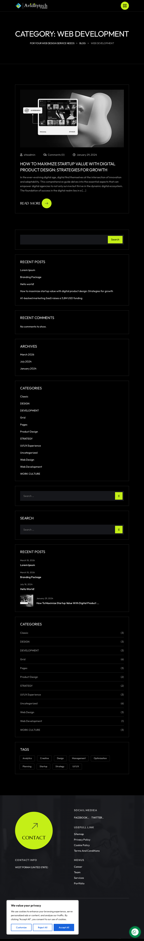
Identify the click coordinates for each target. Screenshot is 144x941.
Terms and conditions (87, 841)
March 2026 (27, 354)
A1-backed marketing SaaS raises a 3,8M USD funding (51, 298)
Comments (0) (54, 154)
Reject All (42, 927)
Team (77, 863)
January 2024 (28, 368)
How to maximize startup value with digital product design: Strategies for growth (66, 291)
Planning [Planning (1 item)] (27, 766)
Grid (22, 417)
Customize (21, 927)
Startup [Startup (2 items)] (43, 766)
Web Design (27, 459)
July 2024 (26, 361)
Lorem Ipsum (27, 270)
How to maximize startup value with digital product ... (67, 603)
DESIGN (24, 403)
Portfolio (79, 874)
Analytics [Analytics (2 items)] (27, 758)
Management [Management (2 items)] (79, 758)
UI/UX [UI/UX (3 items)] (75, 766)
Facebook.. (81, 808)
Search (115, 239)
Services (79, 869)
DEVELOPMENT (29, 410)
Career (78, 857)
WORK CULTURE (30, 473)
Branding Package (30, 277)
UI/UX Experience (30, 445)
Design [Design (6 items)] (60, 758)
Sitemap (79, 825)
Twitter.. (97, 808)
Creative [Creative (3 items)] (44, 758)
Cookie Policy (82, 836)
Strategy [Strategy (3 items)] (59, 766)
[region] (43, 917)
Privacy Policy (82, 830)
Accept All (64, 927)
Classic (24, 396)
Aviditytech (42, 895)
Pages (23, 424)
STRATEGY (26, 438)
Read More (36, 203)
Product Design (29, 431)
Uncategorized (28, 452)
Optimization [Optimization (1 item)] (100, 758)
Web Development (31, 466)
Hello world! (27, 284)
